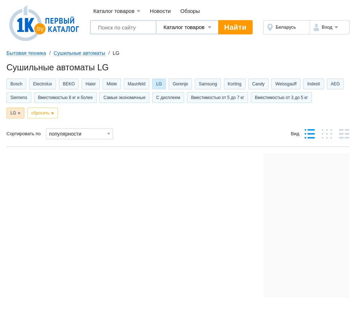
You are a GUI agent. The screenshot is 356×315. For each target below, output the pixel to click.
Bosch (16, 83)
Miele (112, 83)
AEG (335, 83)
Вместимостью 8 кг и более (65, 97)
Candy (258, 83)
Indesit (313, 83)
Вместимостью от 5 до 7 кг (217, 97)
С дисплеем (168, 97)
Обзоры (190, 11)
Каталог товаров (116, 11)
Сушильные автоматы (79, 53)
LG (159, 83)
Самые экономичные (124, 97)
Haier (90, 83)
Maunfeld (136, 83)
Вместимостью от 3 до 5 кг (281, 97)
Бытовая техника (26, 53)
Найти (235, 27)
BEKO (69, 83)
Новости (160, 11)
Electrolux (42, 83)
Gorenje (180, 83)
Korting (235, 83)
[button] (329, 27)
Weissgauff (285, 83)
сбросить (40, 113)
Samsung (208, 83)
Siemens (18, 97)
